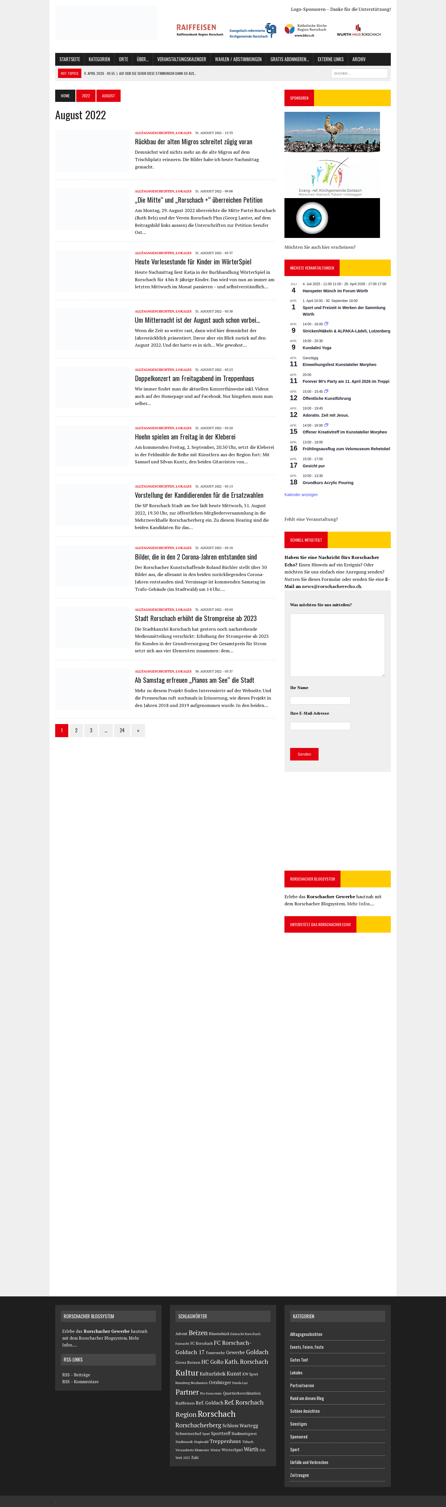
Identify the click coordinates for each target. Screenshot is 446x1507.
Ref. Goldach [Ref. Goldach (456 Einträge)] (209, 1402)
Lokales (183, 133)
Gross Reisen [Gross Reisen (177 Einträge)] (187, 1362)
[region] (280, 30)
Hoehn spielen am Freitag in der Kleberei (185, 436)
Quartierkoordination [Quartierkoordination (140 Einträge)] (242, 1393)
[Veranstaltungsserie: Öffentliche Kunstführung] (326, 392)
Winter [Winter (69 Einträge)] (215, 1450)
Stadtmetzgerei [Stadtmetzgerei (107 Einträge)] (244, 1433)
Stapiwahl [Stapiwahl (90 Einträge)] (201, 1441)
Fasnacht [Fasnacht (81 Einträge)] (182, 1343)
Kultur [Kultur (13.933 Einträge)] (187, 1372)
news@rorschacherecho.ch (331, 586)
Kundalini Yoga (317, 348)
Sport (295, 1449)
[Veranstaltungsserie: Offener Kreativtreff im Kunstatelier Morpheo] (326, 425)
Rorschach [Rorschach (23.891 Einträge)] (217, 1413)
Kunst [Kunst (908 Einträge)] (234, 1373)
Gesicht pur (314, 466)
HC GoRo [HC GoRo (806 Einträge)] (212, 1361)
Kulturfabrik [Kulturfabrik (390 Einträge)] (213, 1374)
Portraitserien (302, 1385)
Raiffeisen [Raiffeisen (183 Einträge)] (185, 1403)
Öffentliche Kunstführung (327, 398)
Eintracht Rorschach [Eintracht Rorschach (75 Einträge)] (245, 1334)
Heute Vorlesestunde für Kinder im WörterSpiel (193, 261)
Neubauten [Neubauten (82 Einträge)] (199, 1383)
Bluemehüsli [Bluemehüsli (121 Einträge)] (219, 1333)
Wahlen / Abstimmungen (238, 59)
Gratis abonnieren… (290, 59)
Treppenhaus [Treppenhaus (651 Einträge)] (225, 1441)
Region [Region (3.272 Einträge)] (186, 1414)
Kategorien (99, 59)
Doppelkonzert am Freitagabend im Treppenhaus (194, 378)
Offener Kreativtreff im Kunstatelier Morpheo (345, 432)
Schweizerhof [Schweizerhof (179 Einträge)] (188, 1433)
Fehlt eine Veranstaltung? (311, 519)
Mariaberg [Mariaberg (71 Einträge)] (182, 1383)
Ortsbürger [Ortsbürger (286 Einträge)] (220, 1382)
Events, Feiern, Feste (307, 1347)
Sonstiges (298, 1423)
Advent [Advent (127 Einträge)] (181, 1333)
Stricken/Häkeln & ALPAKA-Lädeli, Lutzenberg (346, 331)
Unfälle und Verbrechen (309, 1462)
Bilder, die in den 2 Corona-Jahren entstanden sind (196, 556)
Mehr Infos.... (360, 904)
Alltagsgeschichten (154, 133)
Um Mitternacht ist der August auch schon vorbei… (197, 319)
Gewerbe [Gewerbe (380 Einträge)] (235, 1352)
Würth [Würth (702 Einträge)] (251, 1449)
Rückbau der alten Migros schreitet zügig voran (193, 141)
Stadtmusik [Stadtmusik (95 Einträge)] (184, 1441)
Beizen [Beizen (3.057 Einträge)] (198, 1332)
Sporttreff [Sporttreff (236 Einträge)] (220, 1433)
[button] (200, 30)
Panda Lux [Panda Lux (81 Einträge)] (240, 1383)
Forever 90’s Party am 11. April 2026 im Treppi (346, 381)
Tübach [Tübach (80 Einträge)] (247, 1442)
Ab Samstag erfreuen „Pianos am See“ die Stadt (194, 680)
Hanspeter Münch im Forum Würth (335, 291)
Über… (142, 59)
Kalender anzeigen (301, 494)
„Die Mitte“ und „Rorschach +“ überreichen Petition (199, 199)
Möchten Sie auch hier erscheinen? (320, 247)
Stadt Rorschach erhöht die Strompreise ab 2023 (196, 618)
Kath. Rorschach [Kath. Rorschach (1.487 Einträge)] (246, 1362)
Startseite (69, 59)
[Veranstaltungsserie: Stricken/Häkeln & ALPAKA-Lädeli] (326, 324)
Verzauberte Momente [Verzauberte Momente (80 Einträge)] (192, 1450)
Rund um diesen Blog (307, 1398)
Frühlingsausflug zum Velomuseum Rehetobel (346, 449)
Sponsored (298, 1436)
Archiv (359, 59)
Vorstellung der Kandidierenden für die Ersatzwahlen (199, 495)
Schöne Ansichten (305, 1411)
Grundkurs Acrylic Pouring (328, 482)
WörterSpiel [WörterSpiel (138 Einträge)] (232, 1449)
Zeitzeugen (299, 1475)
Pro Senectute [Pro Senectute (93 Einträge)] (211, 1393)
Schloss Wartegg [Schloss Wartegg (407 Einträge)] (240, 1425)
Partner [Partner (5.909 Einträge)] (187, 1392)
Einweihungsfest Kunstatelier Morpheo (339, 364)
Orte (123, 59)
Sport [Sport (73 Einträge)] (206, 1434)
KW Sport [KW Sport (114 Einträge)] (250, 1374)
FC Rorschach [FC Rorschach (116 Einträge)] (201, 1343)
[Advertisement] (332, 820)
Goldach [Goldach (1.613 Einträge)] (257, 1352)
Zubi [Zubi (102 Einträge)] (195, 1457)
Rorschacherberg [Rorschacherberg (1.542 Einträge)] (198, 1425)
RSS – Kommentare (80, 1381)
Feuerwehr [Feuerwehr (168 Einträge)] (215, 1352)
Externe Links (331, 59)
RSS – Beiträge (75, 1375)
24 (122, 730)
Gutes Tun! (299, 1359)
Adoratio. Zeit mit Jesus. (326, 415)
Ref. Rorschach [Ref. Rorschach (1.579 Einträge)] (244, 1402)
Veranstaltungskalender (181, 59)
